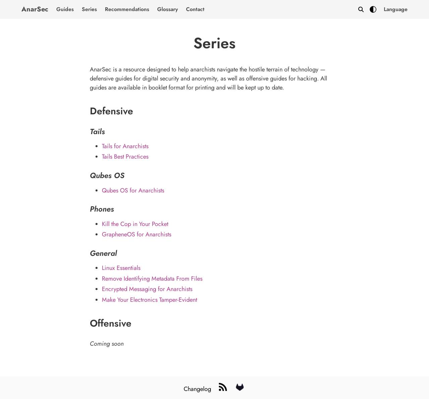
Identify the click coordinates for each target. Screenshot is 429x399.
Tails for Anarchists (125, 146)
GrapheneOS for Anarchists (136, 234)
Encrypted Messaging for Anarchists (147, 289)
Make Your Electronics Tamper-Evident (149, 299)
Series (89, 9)
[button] (396, 9)
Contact (195, 9)
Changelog (198, 389)
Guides (65, 9)
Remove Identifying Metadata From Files (152, 278)
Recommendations (127, 9)
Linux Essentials (121, 268)
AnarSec (34, 9)
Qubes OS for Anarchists (133, 190)
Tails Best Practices (125, 156)
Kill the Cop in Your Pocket (135, 224)
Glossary (167, 9)
